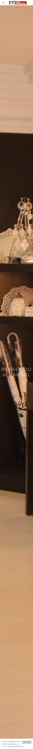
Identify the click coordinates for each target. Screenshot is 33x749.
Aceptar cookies (27, 742)
